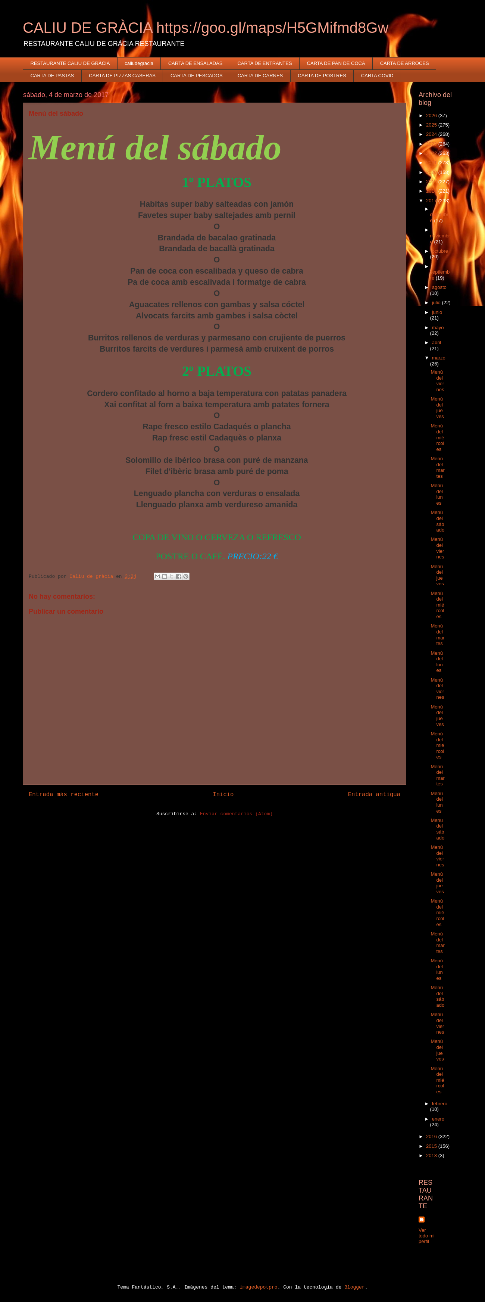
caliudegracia (139, 63)
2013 (432, 1155)
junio (437, 312)
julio (437, 302)
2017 (432, 200)
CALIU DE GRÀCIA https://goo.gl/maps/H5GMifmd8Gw (205, 27)
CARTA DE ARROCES (404, 63)
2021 (432, 162)
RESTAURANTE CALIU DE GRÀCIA (70, 63)
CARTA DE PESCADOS (196, 75)
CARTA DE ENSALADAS (195, 63)
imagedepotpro (258, 1287)
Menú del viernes (437, 380)
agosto (439, 287)
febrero (439, 1103)
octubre (440, 251)
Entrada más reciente (63, 794)
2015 (432, 1146)
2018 (432, 191)
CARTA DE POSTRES (322, 75)
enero (438, 1119)
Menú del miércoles (437, 437)
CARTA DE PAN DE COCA (336, 63)
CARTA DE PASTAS (52, 75)
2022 (432, 153)
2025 (432, 125)
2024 (432, 134)
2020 (432, 172)
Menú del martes (437, 467)
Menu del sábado (437, 829)
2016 (432, 1136)
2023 (432, 144)
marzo (438, 358)
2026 (432, 115)
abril (436, 342)
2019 (432, 181)
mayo (438, 327)
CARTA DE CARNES (260, 75)
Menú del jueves (437, 407)
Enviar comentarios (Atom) (236, 814)
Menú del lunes (437, 494)
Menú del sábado (437, 521)
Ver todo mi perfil (427, 1235)
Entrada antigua (374, 794)
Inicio (223, 794)
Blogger (354, 1287)
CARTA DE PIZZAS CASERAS (122, 75)
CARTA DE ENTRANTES (264, 63)
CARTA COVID (377, 75)
